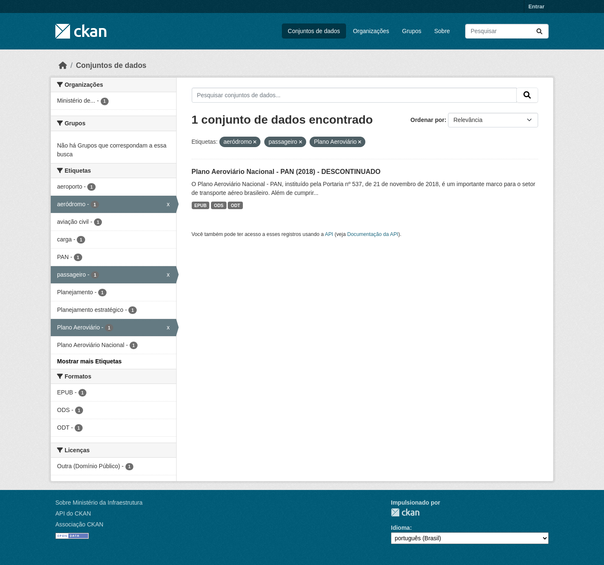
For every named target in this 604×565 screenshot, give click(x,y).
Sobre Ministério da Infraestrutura (99, 502)
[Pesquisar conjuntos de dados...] (507, 31)
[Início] (63, 65)
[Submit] (539, 31)
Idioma (400, 527)
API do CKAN (73, 513)
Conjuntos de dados (314, 31)
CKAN (405, 512)
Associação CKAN (79, 524)
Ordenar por (428, 120)
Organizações (371, 31)
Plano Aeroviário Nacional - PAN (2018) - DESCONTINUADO (286, 171)
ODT (235, 205)
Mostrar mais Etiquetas (89, 361)
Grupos (412, 31)
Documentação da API (372, 234)
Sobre (442, 31)
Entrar (536, 6)
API (329, 234)
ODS (219, 205)
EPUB (200, 205)
